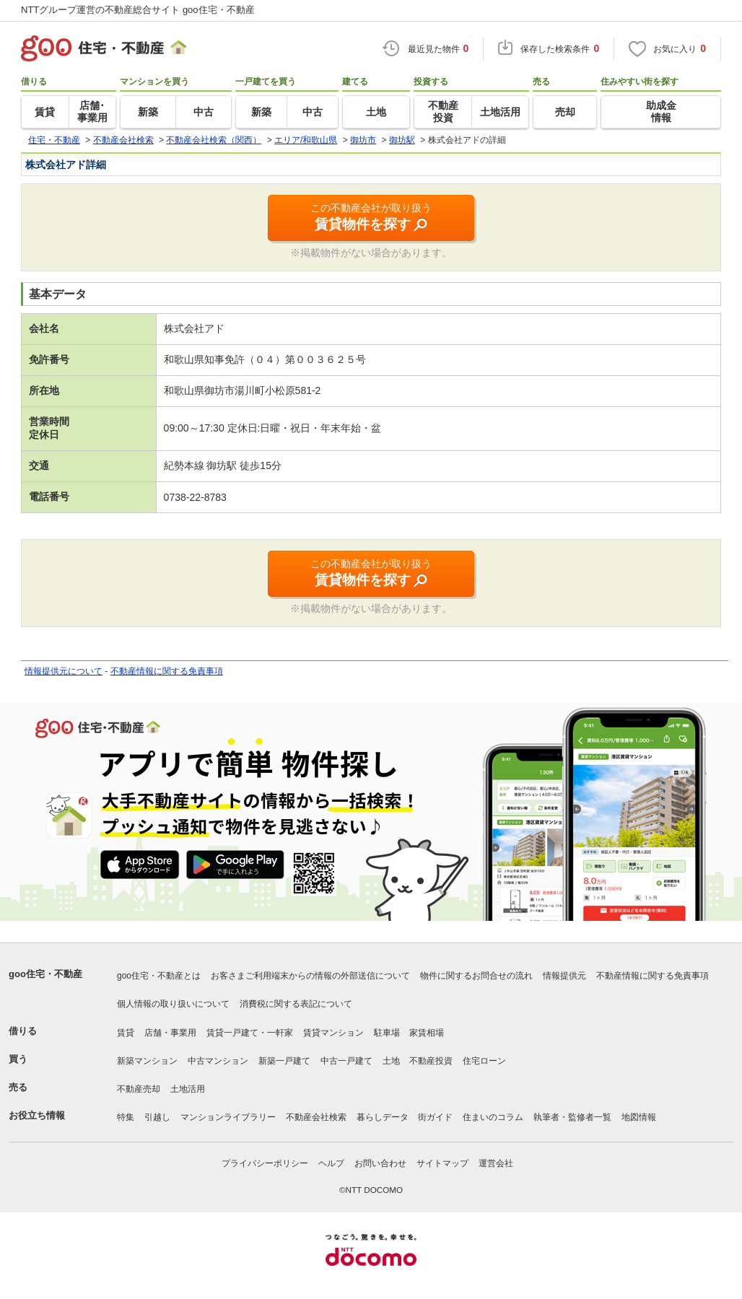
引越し (157, 1117)
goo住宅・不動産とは (159, 976)
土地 (391, 1061)
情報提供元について (63, 671)
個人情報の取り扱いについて (173, 1004)
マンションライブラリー (228, 1117)
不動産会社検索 (316, 1117)
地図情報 (638, 1117)
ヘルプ (331, 1163)
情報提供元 (564, 976)
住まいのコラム (493, 1117)
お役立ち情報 (37, 1115)
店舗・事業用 (170, 1033)
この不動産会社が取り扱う (371, 218)
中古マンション (218, 1061)
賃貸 (125, 1033)
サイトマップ (442, 1163)
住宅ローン (484, 1061)
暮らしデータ (383, 1117)
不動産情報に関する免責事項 (166, 671)
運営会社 (496, 1163)
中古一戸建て (346, 1061)
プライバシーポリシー (265, 1163)
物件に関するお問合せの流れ (476, 976)
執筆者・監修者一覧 (572, 1117)
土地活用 (187, 1089)
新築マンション (147, 1061)
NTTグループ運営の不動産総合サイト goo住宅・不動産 (138, 9)
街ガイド (435, 1117)
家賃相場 (426, 1033)
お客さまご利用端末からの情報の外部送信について (310, 976)
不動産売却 (138, 1089)
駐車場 (387, 1033)
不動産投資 (431, 1061)
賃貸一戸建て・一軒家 (249, 1033)
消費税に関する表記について (296, 1004)
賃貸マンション (333, 1033)
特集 (125, 1117)
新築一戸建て (284, 1061)
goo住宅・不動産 (45, 973)
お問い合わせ (380, 1163)
